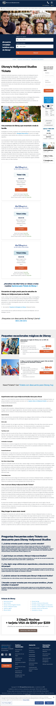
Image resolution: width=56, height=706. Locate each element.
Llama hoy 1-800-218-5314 (28, 630)
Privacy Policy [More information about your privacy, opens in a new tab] (26, 700)
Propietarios (46, 5)
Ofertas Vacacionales (48, 664)
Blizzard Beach (7, 610)
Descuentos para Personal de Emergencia (47, 660)
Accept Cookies (39, 702)
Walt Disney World (33, 8)
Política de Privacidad (34, 648)
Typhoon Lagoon (8, 608)
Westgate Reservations (22, 133)
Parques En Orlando (23, 8)
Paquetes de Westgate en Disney (17, 307)
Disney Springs (35, 601)
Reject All (49, 702)
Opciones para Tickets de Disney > (24, 286)
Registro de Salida (20, 43)
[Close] (53, 697)
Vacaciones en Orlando (11, 8)
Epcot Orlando (7, 603)
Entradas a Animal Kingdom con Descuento (42, 606)
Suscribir (49, 90)
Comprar (21, 189)
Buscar (27, 53)
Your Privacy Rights (6, 702)
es (52, 5)
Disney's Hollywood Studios (45, 8)
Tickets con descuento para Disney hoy (36, 385)
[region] (28, 700)
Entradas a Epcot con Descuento (40, 608)
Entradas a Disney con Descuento (40, 603)
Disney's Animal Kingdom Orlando (12, 605)
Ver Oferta (46, 351)
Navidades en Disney (37, 610)
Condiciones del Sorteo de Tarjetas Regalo (33, 669)
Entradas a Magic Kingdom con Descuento (42, 605)
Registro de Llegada (21, 36)
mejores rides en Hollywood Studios (37, 401)
